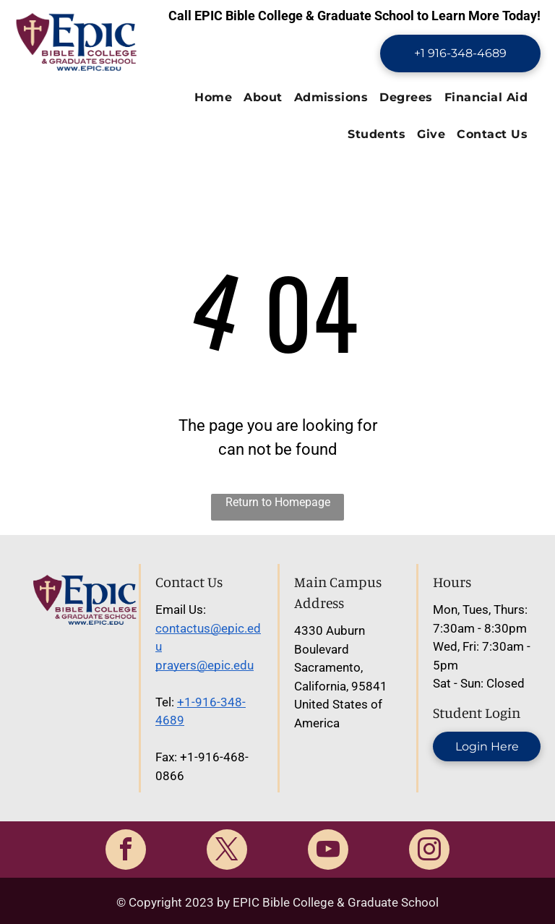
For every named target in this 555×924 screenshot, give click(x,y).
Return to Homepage (277, 502)
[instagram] (429, 851)
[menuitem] (213, 98)
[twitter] (227, 851)
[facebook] (126, 851)
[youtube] (328, 851)
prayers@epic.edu (204, 665)
